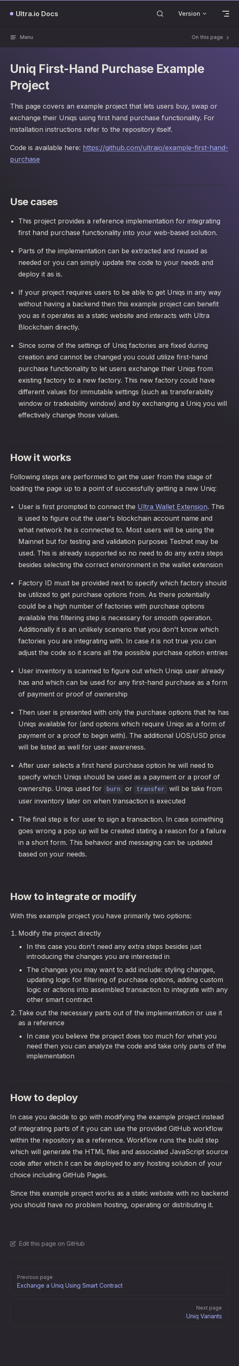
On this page (211, 37)
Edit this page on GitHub (47, 1243)
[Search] (160, 13)
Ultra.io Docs (37, 14)
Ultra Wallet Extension (172, 506)
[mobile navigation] (226, 13)
